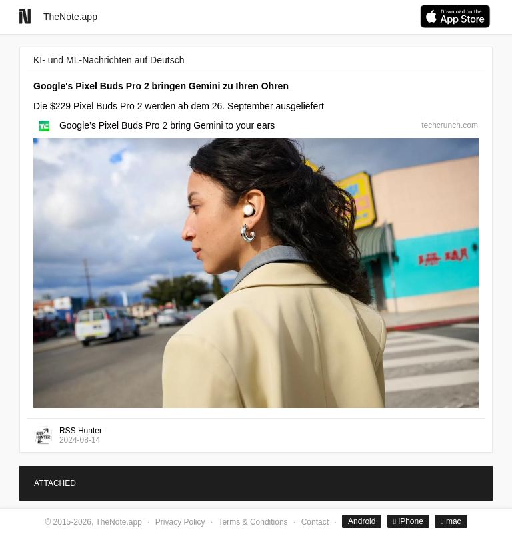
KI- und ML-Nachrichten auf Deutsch (108, 60)
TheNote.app (70, 16)
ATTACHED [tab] (55, 483)
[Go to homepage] (25, 16)
